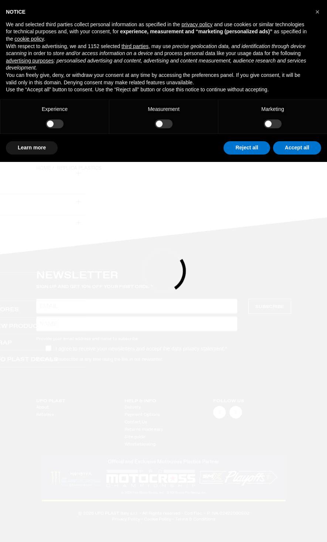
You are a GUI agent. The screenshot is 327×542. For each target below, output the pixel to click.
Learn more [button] (32, 147)
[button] (317, 12)
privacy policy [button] (196, 24)
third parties (135, 46)
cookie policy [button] (29, 39)
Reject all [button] (246, 147)
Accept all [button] (297, 147)
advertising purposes (30, 61)
